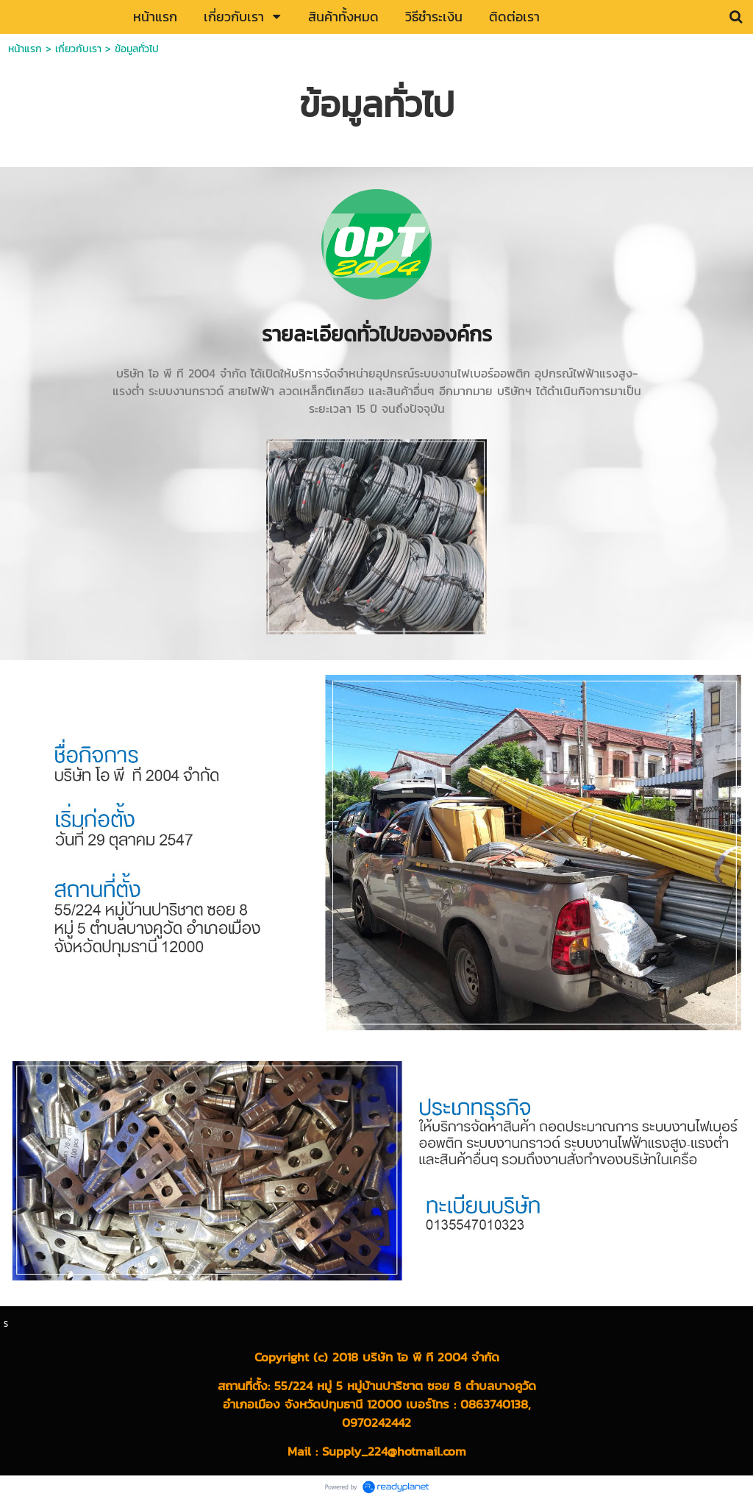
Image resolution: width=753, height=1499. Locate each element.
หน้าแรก (25, 49)
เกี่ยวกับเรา (78, 49)
